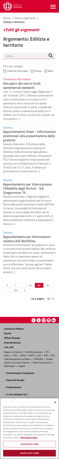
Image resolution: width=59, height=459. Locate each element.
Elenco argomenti (25, 18)
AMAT (32, 355)
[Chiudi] (55, 402)
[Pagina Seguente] (24, 290)
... (22, 285)
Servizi (7, 333)
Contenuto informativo (17, 70)
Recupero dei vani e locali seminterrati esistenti (22, 85)
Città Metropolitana (34, 351)
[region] (29, 428)
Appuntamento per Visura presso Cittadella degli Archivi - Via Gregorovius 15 (27, 188)
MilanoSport (10, 365)
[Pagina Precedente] (7, 285)
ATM (15, 355)
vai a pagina (37, 298)
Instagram (49, 320)
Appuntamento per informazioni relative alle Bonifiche (26, 238)
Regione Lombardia (13, 351)
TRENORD (39, 359)
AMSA (23, 355)
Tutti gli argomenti (22, 29)
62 (30, 285)
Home (6, 18)
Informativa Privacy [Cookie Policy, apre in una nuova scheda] (28, 437)
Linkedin (54, 320)
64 (47, 285)
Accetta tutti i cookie (29, 453)
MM (46, 355)
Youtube (44, 320)
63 (39, 285)
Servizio (38, 70)
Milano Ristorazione (42, 362)
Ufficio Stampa (12, 338)
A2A (39, 355)
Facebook (33, 320)
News (50, 70)
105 (15, 290)
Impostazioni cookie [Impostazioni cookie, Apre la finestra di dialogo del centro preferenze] (29, 444)
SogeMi (21, 365)
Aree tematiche (12, 342)
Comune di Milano (13, 328)
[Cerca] (50, 56)
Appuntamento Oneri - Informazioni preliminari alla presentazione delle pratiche (29, 135)
